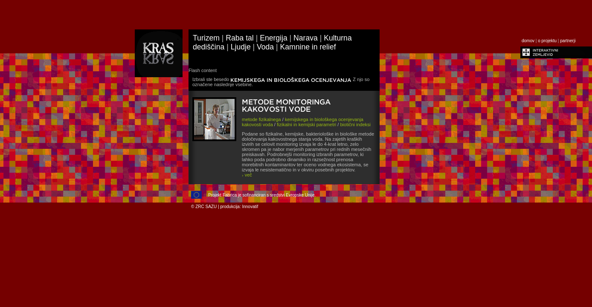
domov (528, 40)
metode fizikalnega (261, 119)
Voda (265, 47)
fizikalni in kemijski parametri (306, 124)
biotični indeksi (355, 124)
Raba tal (240, 38)
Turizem (206, 38)
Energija (273, 38)
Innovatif (250, 206)
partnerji (567, 40)
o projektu (547, 40)
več (247, 174)
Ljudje (241, 47)
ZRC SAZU (206, 206)
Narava (305, 38)
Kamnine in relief (308, 47)
